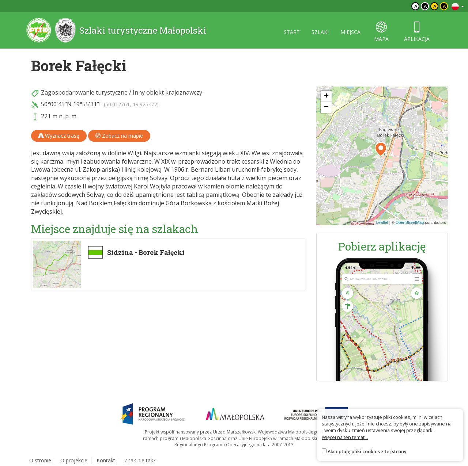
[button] (381, 149)
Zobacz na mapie (119, 135)
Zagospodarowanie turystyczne (84, 92)
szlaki (320, 31)
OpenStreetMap (410, 222)
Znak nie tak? (139, 460)
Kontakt (106, 460)
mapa (381, 32)
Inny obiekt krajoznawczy (167, 92)
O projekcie (73, 460)
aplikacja (417, 32)
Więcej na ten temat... (345, 437)
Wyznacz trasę (58, 135)
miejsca (350, 31)
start (292, 31)
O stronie (40, 460)
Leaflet (382, 222)
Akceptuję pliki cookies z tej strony (367, 451)
